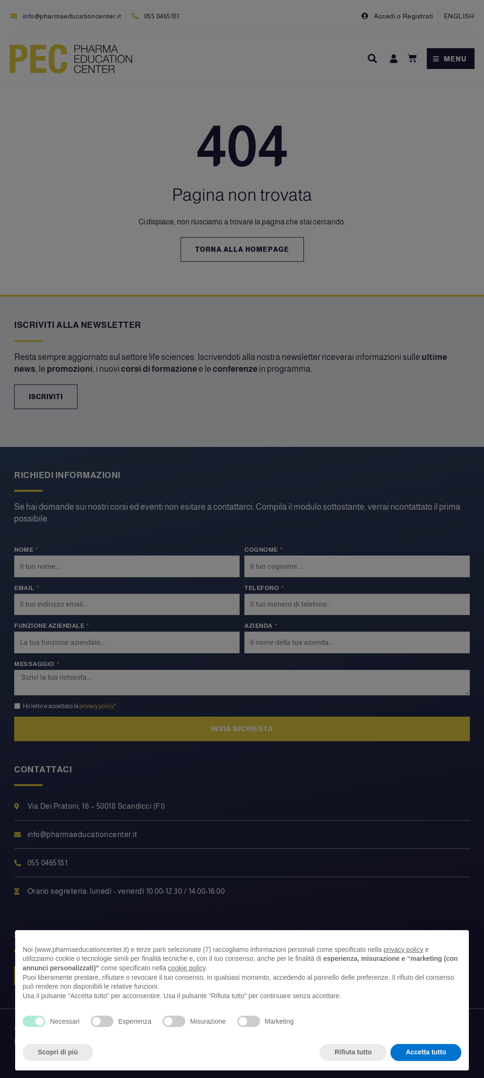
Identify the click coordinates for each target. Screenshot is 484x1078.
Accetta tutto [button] (426, 1052)
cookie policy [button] (186, 968)
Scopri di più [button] (58, 1052)
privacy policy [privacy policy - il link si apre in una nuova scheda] (403, 949)
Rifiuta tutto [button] (353, 1052)
